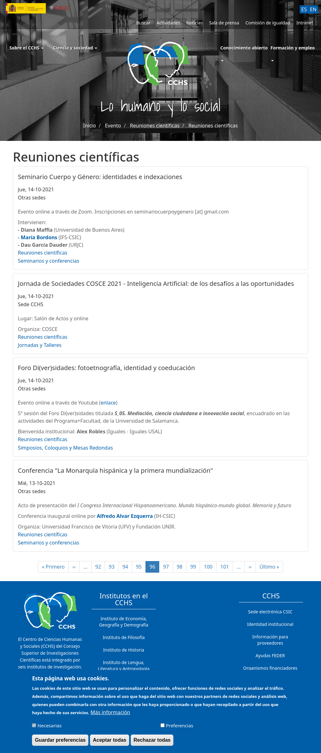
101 (226, 566)
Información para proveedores (270, 640)
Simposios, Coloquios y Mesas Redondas (65, 447)
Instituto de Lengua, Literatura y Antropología (124, 665)
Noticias (194, 23)
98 (182, 566)
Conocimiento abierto (244, 48)
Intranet (305, 23)
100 (210, 566)
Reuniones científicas (155, 125)
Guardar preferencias (60, 743)
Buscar (143, 23)
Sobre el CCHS (26, 48)
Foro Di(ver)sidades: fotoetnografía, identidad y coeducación (106, 368)
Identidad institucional (270, 624)
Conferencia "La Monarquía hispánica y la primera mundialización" (115, 470)
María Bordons (39, 237)
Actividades (168, 23)
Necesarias (50, 729)
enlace (108, 402)
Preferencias (179, 729)
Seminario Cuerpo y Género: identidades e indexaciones (100, 177)
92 (100, 566)
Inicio (89, 125)
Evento (113, 125)
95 (141, 566)
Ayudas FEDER (270, 655)
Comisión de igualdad (267, 23)
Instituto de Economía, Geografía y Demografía (123, 622)
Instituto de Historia (123, 650)
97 (168, 566)
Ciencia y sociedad (75, 48)
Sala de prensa (224, 23)
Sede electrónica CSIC (270, 612)
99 (195, 566)
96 (154, 568)
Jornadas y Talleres (39, 345)
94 (127, 566)
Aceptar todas (109, 743)
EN (313, 9)
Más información (110, 715)
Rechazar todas (152, 743)
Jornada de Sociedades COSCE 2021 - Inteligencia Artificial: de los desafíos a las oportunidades (156, 283)
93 (113, 566)
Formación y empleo (293, 48)
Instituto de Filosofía (124, 637)
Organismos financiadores (270, 668)
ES (304, 9)
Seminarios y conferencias (48, 260)
